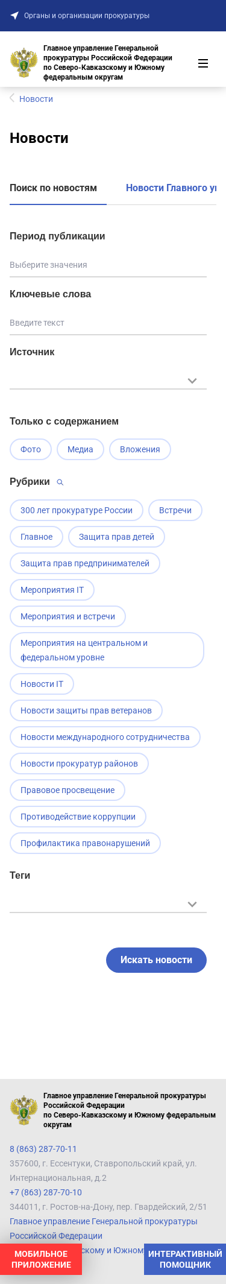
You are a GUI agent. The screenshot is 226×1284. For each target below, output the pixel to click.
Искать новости (156, 960)
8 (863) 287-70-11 (43, 1149)
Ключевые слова (50, 294)
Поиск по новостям (53, 188)
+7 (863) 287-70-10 (46, 1192)
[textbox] (108, 379)
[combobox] (108, 387)
